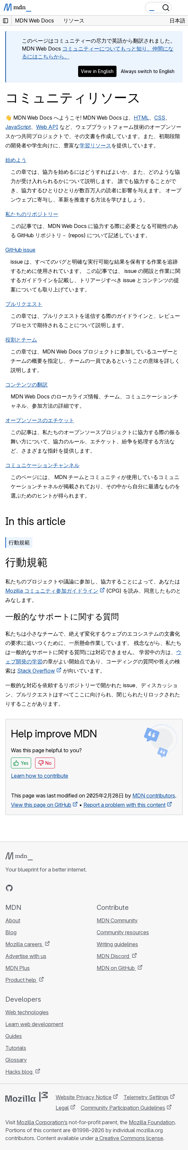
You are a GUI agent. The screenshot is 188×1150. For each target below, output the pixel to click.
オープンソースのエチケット (39, 420)
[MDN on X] (33, 888)
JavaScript (18, 127)
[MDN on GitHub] (9, 888)
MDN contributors (153, 795)
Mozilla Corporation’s (42, 1122)
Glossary (16, 1060)
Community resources (123, 932)
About (12, 920)
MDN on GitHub (116, 968)
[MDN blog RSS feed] (57, 888)
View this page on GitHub (41, 804)
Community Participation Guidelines (123, 1107)
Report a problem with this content (124, 804)
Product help (21, 980)
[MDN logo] (19, 856)
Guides (13, 1036)
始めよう (15, 160)
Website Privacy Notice (84, 1097)
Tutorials (15, 1048)
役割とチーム (21, 339)
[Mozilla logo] (26, 1097)
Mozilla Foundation (152, 1122)
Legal (62, 1107)
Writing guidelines (117, 944)
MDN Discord (113, 956)
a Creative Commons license (129, 1138)
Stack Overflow (36, 670)
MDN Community (117, 920)
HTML (141, 117)
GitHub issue (20, 249)
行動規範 (19, 542)
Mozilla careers (24, 944)
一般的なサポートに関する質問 (62, 616)
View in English (97, 71)
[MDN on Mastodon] (45, 888)
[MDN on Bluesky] (21, 888)
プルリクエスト (23, 304)
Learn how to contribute (39, 775)
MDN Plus (17, 968)
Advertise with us (25, 956)
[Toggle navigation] (180, 7)
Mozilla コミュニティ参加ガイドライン (51, 590)
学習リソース (95, 145)
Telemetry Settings (145, 1097)
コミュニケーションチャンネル (42, 465)
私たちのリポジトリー (31, 214)
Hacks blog (19, 1071)
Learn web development (34, 1024)
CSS (159, 117)
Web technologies (27, 1012)
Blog (11, 932)
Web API (47, 127)
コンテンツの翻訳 (26, 384)
